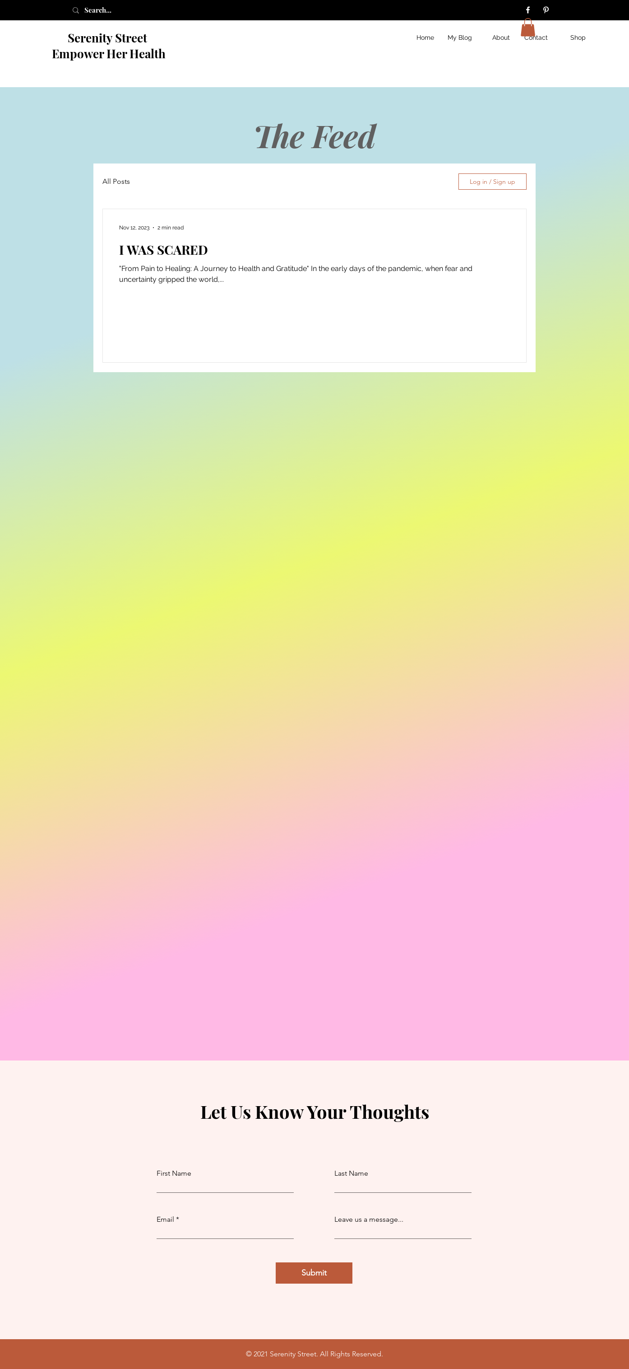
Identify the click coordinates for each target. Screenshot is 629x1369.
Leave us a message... (368, 1219)
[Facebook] (527, 9)
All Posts (116, 181)
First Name (174, 1173)
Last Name (351, 1173)
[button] (528, 27)
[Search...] (107, 10)
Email (165, 1219)
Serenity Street (109, 38)
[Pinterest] (545, 9)
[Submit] (314, 1273)
